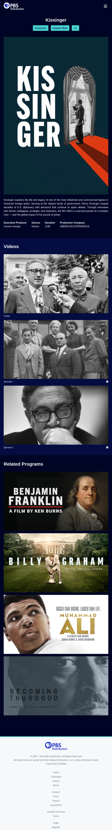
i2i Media (61, 763)
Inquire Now (60, 28)
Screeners (41, 28)
